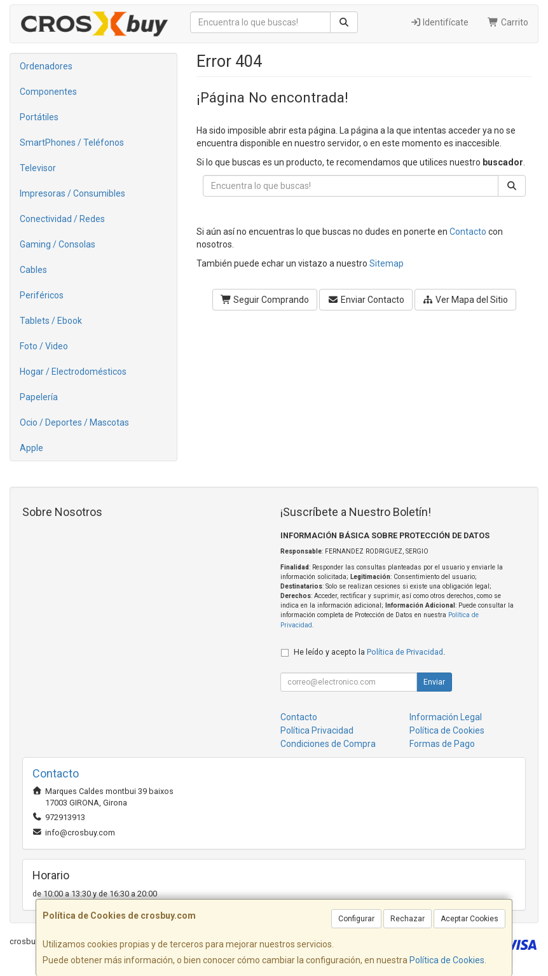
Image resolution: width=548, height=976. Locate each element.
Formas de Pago (442, 744)
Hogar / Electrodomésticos (73, 371)
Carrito (508, 22)
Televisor (38, 168)
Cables (33, 270)
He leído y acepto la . (369, 652)
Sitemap (386, 263)
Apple (31, 448)
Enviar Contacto (365, 300)
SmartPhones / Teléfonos (72, 142)
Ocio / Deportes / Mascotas (74, 422)
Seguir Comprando (265, 300)
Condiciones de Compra (328, 744)
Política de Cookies (446, 960)
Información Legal (445, 717)
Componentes (48, 92)
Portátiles (39, 117)
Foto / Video (44, 346)
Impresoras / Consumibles (72, 193)
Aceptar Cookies (469, 918)
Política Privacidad (316, 730)
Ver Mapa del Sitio (466, 300)
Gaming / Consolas (57, 244)
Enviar (434, 682)
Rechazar (407, 918)
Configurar (356, 918)
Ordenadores (46, 66)
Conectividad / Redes (62, 219)
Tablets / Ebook (51, 321)
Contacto (467, 232)
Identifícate (439, 22)
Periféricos (42, 295)
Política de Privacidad (405, 652)
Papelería (39, 397)
